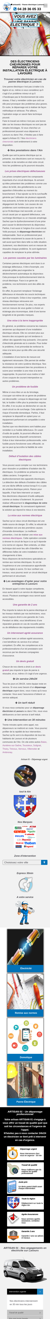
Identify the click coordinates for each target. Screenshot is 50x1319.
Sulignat (37, 745)
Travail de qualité (16, 1313)
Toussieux (27, 745)
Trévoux (13, 749)
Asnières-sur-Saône (12, 745)
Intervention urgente (17, 1292)
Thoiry (5, 749)
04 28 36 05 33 (29, 9)
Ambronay (7, 752)
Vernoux (22, 749)
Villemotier (32, 749)
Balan (44, 742)
